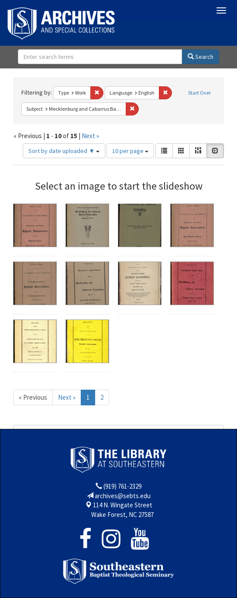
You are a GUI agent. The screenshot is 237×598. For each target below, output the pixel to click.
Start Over (199, 92)
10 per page (130, 151)
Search (200, 57)
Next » (90, 136)
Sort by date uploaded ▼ (64, 151)
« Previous (33, 397)
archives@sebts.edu (123, 496)
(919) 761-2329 (122, 486)
